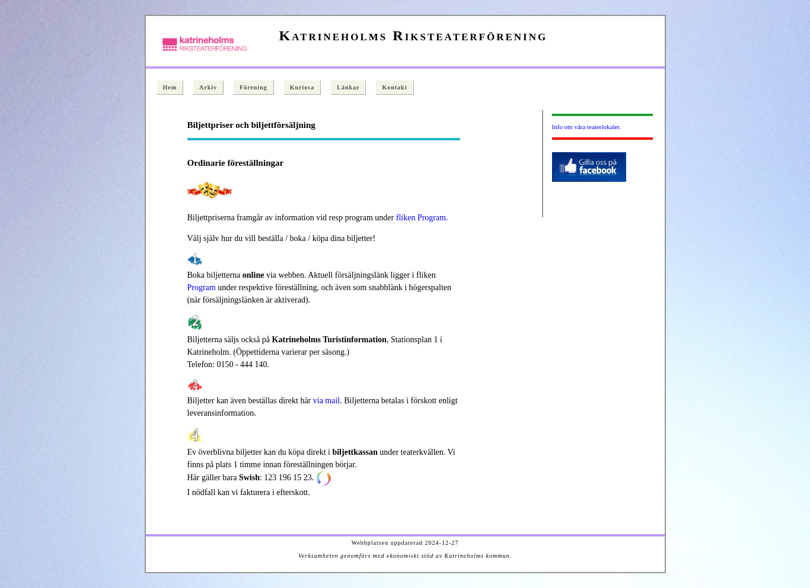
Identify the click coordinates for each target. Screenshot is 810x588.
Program (201, 287)
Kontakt (394, 87)
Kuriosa (302, 87)
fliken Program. (422, 217)
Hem (170, 87)
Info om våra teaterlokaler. (586, 126)
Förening (253, 87)
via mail (326, 400)
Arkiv (208, 87)
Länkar (348, 87)
